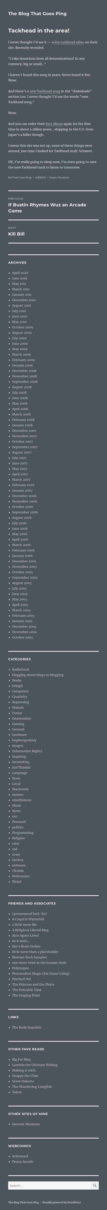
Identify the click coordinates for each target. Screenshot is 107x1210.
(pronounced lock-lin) (29, 914)
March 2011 (20, 289)
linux (16, 778)
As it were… (21, 941)
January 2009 (22, 365)
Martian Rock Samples (29, 957)
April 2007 (20, 474)
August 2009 (22, 333)
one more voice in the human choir (39, 963)
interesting (20, 762)
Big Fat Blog (21, 1059)
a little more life (24, 924)
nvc (15, 816)
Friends (18, 707)
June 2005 (20, 594)
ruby (15, 843)
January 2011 (21, 295)
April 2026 (20, 273)
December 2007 (24, 431)
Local (16, 784)
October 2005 (22, 572)
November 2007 (24, 436)
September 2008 (25, 382)
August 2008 (22, 387)
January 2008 (22, 425)
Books (17, 680)
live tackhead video (69, 42)
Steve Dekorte (23, 1081)
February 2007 (23, 485)
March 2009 (21, 354)
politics (17, 827)
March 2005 (21, 610)
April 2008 (20, 409)
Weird (16, 882)
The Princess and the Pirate (33, 984)
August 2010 (21, 305)
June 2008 (20, 398)
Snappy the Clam (25, 1076)
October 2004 (22, 637)
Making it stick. (24, 1070)
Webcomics (21, 876)
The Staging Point (26, 995)
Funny (17, 713)
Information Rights (27, 751)
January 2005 (22, 621)
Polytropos (20, 968)
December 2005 (24, 561)
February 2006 (23, 550)
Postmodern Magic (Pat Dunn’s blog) (41, 973)
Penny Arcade (22, 1162)
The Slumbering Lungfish (32, 1087)
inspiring (19, 756)
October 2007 (22, 441)
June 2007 (20, 463)
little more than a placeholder (35, 952)
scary (16, 854)
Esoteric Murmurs (26, 1124)
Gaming (18, 724)
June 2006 (20, 528)
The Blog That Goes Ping (37, 13)
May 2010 (19, 322)
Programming (23, 833)
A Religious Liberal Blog (30, 930)
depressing (20, 702)
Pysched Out (21, 979)
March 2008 (21, 414)
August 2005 (22, 583)
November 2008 (24, 376)
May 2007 (19, 469)
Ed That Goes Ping (19, 177)
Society (17, 860)
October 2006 (22, 507)
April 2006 (20, 539)
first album (54, 124)
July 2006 (19, 523)
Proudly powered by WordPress (61, 1202)
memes (17, 794)
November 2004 (24, 632)
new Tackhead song (45, 91)
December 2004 (24, 626)
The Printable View (26, 990)
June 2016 (19, 278)
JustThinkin (21, 767)
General (18, 729)
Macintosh (20, 789)
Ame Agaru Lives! (25, 935)
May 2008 (19, 403)
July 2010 (19, 311)
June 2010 (19, 316)
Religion (18, 838)
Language (19, 773)
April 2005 (20, 605)
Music (53, 177)
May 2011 (19, 284)
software (19, 865)
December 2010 (24, 300)
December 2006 (24, 496)
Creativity (19, 697)
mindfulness (21, 800)
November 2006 (24, 501)
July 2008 (19, 392)
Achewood (20, 1156)
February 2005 (23, 616)
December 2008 (24, 371)
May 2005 (19, 599)
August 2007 (21, 452)
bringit (17, 686)
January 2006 (22, 556)
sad (14, 849)
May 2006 (20, 534)
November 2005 (24, 567)
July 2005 (19, 588)
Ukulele (18, 871)
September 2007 (24, 447)
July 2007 (19, 458)
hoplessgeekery (24, 740)
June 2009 (20, 343)
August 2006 (22, 518)
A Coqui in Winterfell (28, 919)
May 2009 (20, 349)
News (16, 811)
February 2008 (23, 420)
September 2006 (25, 512)
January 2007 (22, 490)
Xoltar (17, 1092)
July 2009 (19, 338)
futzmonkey (21, 718)
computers (20, 691)
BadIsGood (20, 669)
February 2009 (23, 360)
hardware (19, 735)
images (17, 746)
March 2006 (21, 545)
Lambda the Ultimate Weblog (35, 1065)
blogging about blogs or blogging (38, 675)
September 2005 (25, 577)
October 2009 (22, 327)
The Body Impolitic (27, 1027)
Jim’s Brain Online (26, 946)
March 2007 (21, 480)
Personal (63, 177)
